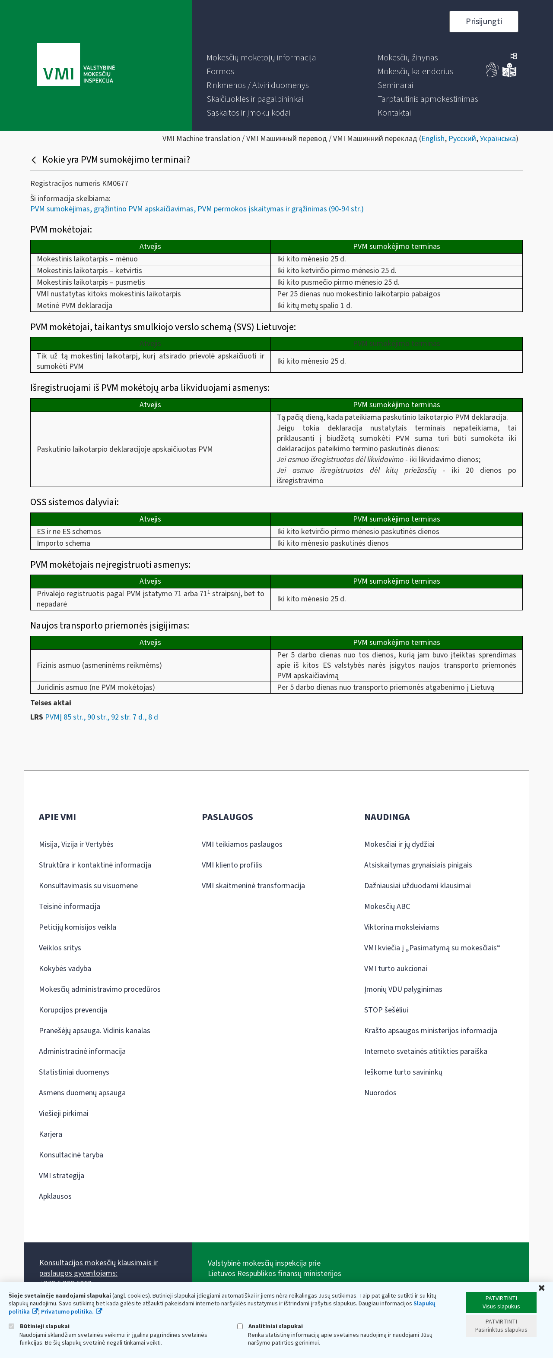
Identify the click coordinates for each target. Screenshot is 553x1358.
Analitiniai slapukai (270, 1326)
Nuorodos (380, 1093)
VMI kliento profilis (232, 865)
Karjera (50, 1134)
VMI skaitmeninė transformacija (253, 885)
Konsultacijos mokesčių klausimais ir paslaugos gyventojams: (98, 1268)
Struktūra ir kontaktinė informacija (95, 865)
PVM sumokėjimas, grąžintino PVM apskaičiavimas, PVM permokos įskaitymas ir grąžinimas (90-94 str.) (197, 209)
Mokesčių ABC (387, 906)
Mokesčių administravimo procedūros (100, 989)
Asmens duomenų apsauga (82, 1093)
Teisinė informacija (69, 906)
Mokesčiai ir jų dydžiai (399, 844)
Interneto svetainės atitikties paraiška (425, 1051)
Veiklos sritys (60, 948)
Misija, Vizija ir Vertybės (76, 844)
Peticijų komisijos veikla (77, 927)
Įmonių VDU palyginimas (403, 989)
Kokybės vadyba (65, 968)
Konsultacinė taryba (71, 1155)
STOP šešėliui (386, 1010)
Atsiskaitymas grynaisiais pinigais (418, 865)
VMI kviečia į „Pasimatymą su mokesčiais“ (432, 948)
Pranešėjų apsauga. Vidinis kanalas (94, 1030)
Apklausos (55, 1196)
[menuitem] (261, 58)
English (433, 138)
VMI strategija (61, 1175)
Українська (498, 138)
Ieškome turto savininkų (403, 1072)
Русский (462, 138)
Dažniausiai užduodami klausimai (417, 885)
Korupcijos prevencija (73, 1010)
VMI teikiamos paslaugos (242, 844)
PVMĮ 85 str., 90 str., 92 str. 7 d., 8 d (101, 717)
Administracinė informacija (82, 1051)
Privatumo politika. (67, 1312)
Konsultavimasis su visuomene (88, 885)
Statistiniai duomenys (74, 1072)
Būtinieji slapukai (39, 1326)
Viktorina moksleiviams (401, 927)
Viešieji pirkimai (64, 1113)
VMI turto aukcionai (395, 968)
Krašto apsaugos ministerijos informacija (430, 1030)
